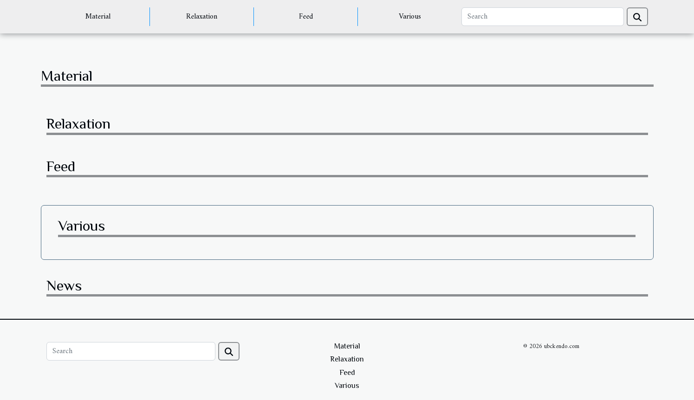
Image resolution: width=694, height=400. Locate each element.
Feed (306, 16)
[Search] (542, 16)
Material (97, 16)
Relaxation (201, 16)
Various (410, 16)
